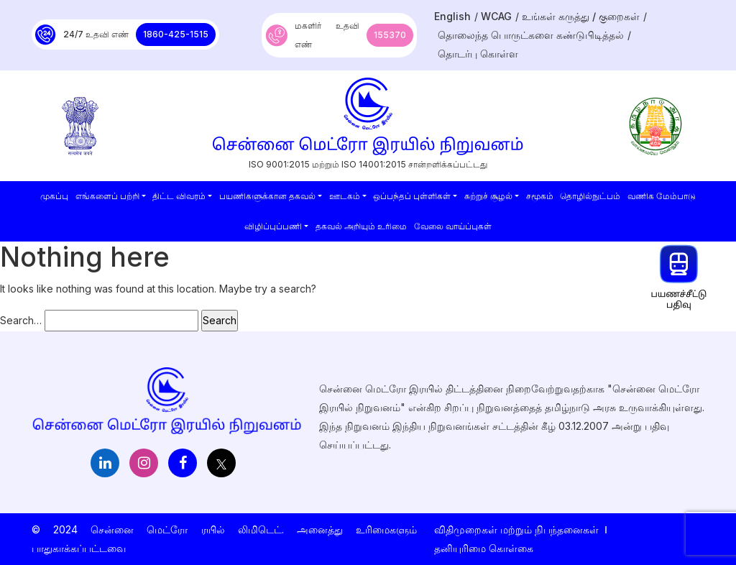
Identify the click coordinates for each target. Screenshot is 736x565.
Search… (21, 320)
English (452, 16)
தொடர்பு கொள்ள (478, 53)
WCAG (496, 16)
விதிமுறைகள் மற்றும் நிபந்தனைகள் (516, 529)
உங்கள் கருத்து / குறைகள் (581, 16)
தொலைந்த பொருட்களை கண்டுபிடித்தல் (531, 35)
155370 (390, 34)
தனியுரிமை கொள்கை (483, 548)
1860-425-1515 (175, 34)
